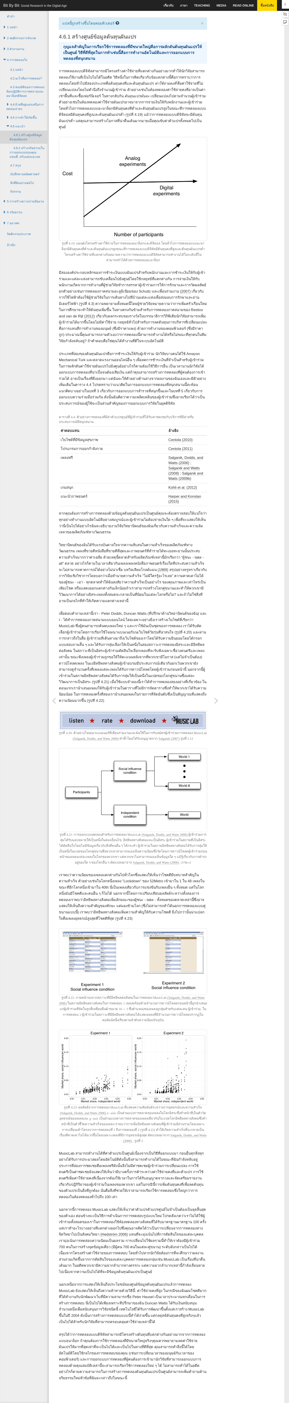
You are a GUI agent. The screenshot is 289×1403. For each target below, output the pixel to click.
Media (221, 5)
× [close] (202, 23)
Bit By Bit (35, 5)
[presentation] (124, 1009)
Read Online (243, 5)
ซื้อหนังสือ (267, 5)
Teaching (202, 5)
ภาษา (183, 5)
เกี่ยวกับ (168, 5)
